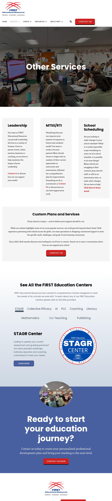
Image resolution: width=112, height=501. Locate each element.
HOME (4, 21)
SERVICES (13, 21)
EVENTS (26, 21)
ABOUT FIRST (55, 21)
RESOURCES (39, 21)
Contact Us (85, 21)
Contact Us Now (56, 461)
